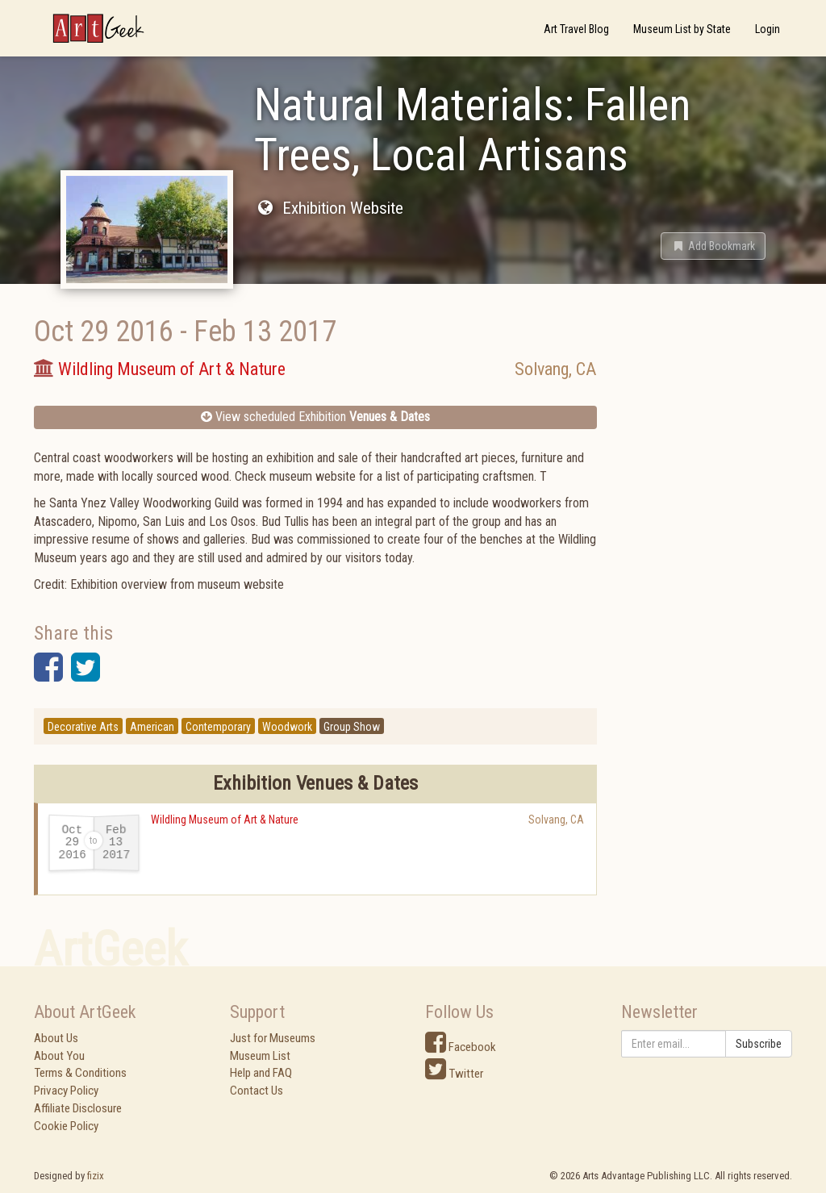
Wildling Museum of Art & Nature (224, 819)
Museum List (260, 1056)
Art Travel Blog (576, 29)
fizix (95, 1176)
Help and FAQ (261, 1073)
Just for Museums (272, 1038)
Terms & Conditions (80, 1073)
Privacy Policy (66, 1090)
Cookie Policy (66, 1126)
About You (59, 1056)
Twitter (454, 1073)
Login (767, 29)
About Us (56, 1038)
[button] (713, 246)
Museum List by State (682, 29)
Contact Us (256, 1090)
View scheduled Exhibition (315, 416)
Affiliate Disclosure (78, 1108)
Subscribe (759, 1043)
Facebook (460, 1047)
